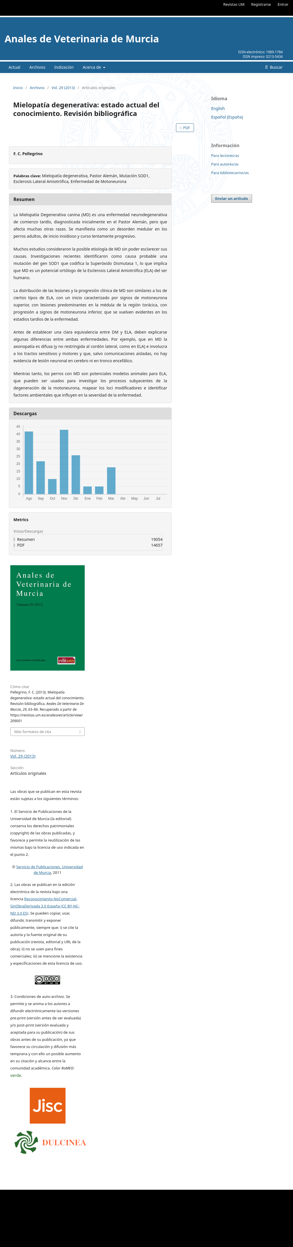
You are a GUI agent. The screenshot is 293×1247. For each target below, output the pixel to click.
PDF (186, 127)
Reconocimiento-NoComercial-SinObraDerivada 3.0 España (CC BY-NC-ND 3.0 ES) (45, 906)
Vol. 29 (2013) (63, 87)
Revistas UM (233, 4)
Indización (64, 67)
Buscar (276, 67)
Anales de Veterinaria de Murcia (82, 38)
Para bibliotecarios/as (230, 172)
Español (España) (227, 117)
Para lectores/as (225, 155)
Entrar (283, 4)
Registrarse (261, 4)
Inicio (18, 87)
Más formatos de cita (32, 731)
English (218, 108)
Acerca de (92, 67)
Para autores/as (225, 164)
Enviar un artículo (231, 198)
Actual (14, 67)
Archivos (37, 67)
